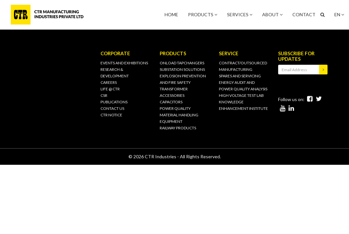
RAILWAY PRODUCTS (178, 127)
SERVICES (239, 14)
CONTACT (303, 14)
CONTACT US (112, 108)
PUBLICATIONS (114, 101)
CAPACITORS (171, 101)
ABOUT (272, 14)
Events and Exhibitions (124, 62)
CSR (104, 95)
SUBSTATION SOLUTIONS (182, 69)
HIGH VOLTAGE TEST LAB (241, 95)
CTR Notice (111, 114)
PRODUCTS (202, 14)
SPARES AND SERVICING (240, 75)
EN (339, 14)
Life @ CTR (110, 88)
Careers (109, 82)
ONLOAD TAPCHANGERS (182, 62)
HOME (171, 14)
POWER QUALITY (175, 108)
